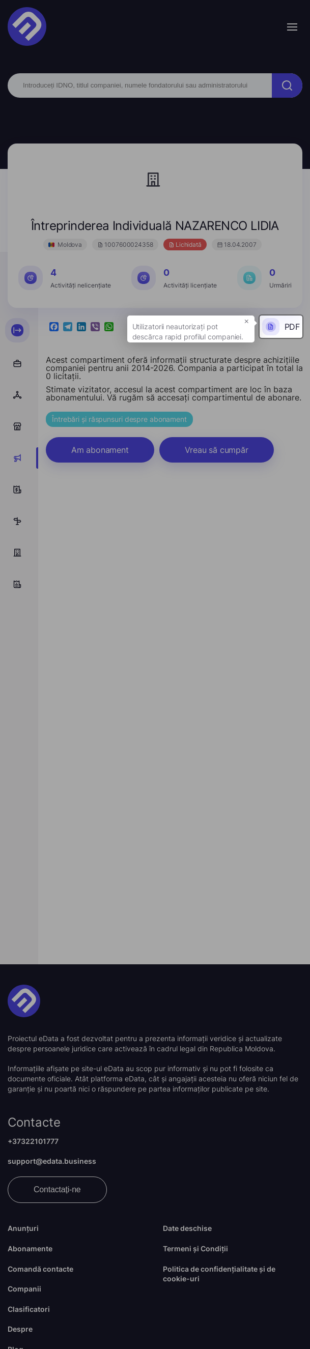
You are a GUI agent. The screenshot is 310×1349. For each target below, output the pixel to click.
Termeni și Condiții (195, 1248)
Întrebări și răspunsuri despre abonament (119, 419)
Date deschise (187, 1228)
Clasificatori (29, 1309)
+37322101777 (33, 1141)
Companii (24, 1288)
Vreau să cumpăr (216, 450)
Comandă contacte (40, 1269)
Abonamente (30, 1248)
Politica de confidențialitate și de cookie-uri (219, 1274)
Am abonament (100, 450)
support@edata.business (52, 1161)
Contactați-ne (57, 1189)
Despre (20, 1329)
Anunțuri (23, 1228)
